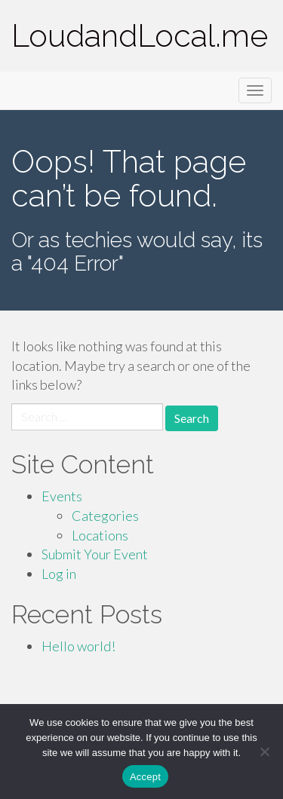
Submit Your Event (95, 554)
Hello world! (78, 646)
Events (62, 496)
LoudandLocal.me (139, 35)
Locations (100, 535)
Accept (145, 776)
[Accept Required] (264, 751)
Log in (59, 573)
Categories (105, 515)
